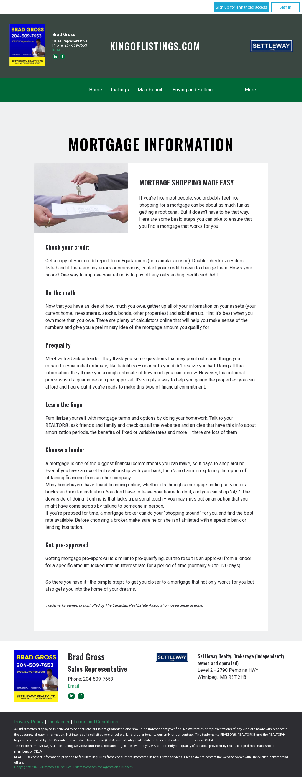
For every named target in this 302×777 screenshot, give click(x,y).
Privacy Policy (29, 722)
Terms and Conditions (95, 722)
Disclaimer (58, 722)
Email (57, 49)
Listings (120, 90)
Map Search (151, 90)
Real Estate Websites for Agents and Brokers (99, 767)
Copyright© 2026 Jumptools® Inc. (39, 767)
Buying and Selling (193, 90)
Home (95, 90)
